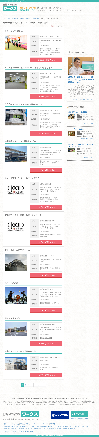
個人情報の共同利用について (65, 426)
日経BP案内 (53, 424)
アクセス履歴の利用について (81, 426)
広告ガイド (46, 424)
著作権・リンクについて (10, 428)
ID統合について (52, 426)
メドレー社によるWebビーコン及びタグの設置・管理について (59, 428)
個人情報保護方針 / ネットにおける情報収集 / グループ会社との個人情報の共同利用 (25, 426)
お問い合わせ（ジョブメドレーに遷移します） (29, 428)
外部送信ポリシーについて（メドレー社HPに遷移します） (19, 431)
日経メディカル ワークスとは (11, 424)
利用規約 (22, 424)
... (38, 385)
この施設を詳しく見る (46, 60)
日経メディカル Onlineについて (34, 424)
